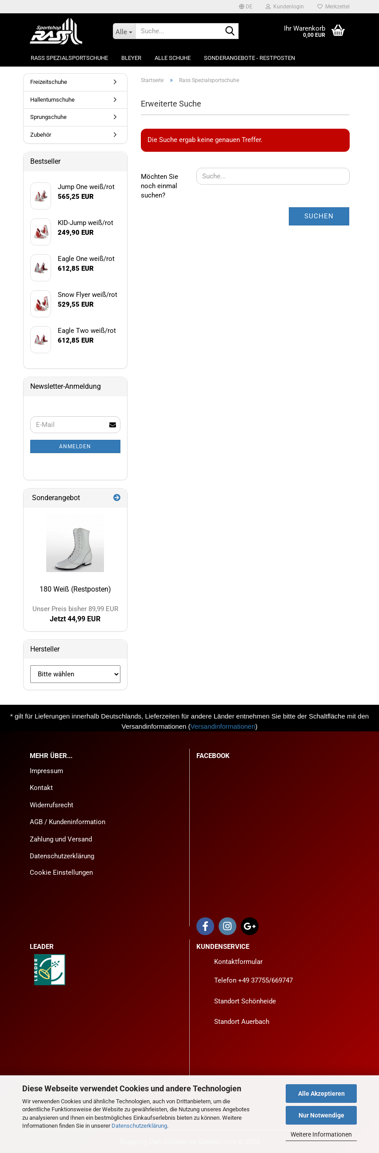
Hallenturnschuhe (52, 99)
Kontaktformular (238, 962)
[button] (245, 6)
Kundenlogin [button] (285, 7)
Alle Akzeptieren (321, 1093)
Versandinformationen (223, 726)
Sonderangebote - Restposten (249, 58)
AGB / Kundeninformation (67, 822)
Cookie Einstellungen (61, 873)
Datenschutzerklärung (139, 1125)
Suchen (319, 216)
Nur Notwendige (321, 1115)
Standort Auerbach (241, 1022)
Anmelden (75, 446)
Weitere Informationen (321, 1134)
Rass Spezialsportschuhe (69, 58)
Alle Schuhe (173, 58)
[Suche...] (124, 31)
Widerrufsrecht (51, 805)
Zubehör (40, 134)
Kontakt (41, 788)
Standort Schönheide (245, 1001)
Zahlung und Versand (61, 839)
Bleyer (131, 58)
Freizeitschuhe (48, 82)
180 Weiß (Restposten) (75, 589)
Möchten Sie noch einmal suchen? (159, 186)
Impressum (46, 771)
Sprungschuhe (48, 117)
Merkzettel (333, 7)
